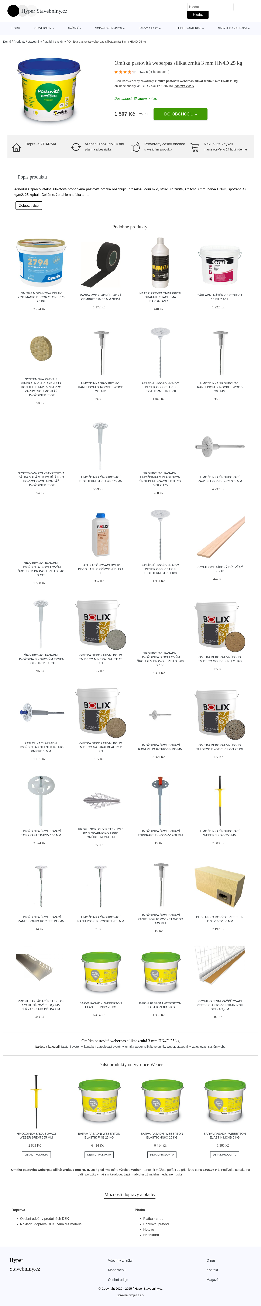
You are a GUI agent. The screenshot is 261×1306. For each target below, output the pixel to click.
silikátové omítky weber (159, 1046)
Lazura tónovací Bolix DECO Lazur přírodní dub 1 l (101, 569)
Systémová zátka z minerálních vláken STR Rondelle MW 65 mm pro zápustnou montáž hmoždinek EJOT (41, 387)
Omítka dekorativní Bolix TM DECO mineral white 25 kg (100, 659)
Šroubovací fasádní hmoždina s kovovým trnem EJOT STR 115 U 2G (41, 659)
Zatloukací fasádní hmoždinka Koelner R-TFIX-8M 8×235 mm (41, 747)
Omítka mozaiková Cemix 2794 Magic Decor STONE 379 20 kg (41, 297)
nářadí (73, 28)
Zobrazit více (29, 205)
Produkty (19, 41)
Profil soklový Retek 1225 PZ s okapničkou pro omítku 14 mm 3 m (100, 833)
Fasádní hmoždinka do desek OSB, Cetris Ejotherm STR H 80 (160, 387)
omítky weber (134, 1046)
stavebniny (42, 28)
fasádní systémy (55, 41)
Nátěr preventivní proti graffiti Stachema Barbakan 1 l (160, 297)
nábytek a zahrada (232, 28)
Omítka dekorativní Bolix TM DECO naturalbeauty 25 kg (100, 747)
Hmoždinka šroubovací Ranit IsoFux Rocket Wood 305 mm (220, 387)
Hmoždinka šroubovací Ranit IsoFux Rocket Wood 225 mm (101, 387)
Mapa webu (117, 1270)
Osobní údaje (118, 1280)
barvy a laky (148, 28)
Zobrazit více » (184, 86)
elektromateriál (188, 28)
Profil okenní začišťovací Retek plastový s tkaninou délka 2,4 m (220, 1005)
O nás (211, 1260)
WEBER (142, 86)
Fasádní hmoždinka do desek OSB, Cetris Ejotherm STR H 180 (160, 569)
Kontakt (212, 1270)
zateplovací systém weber (209, 1046)
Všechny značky (120, 1260)
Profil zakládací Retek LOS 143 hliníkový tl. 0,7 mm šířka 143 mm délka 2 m (41, 1005)
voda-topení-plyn (108, 28)
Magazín (213, 1280)
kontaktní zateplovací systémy (104, 1046)
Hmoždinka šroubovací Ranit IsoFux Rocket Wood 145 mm (160, 919)
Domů (16, 28)
